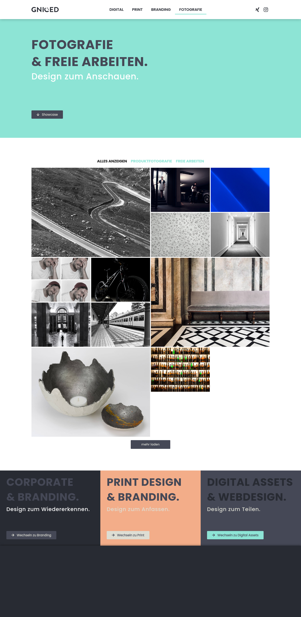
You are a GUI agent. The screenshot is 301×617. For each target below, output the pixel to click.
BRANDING (161, 9)
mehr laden (150, 444)
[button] (229, 9)
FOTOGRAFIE (190, 9)
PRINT (137, 9)
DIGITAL (116, 9)
